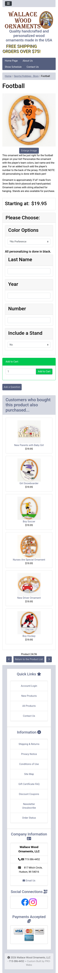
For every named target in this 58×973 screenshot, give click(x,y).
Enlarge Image (29, 150)
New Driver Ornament (29, 597)
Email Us (29, 880)
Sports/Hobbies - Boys (26, 76)
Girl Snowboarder (29, 483)
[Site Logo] (29, 20)
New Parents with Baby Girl (29, 445)
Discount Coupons (29, 794)
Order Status (29, 817)
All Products (29, 705)
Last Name (20, 259)
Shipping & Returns (29, 744)
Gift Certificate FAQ (29, 784)
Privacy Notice (29, 754)
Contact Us (33, 66)
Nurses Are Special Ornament (29, 559)
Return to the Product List (29, 659)
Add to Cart (44, 371)
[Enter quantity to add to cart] (21, 371)
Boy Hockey (29, 636)
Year (13, 284)
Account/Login (29, 685)
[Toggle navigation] (8, 3)
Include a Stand (25, 333)
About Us (28, 60)
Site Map (29, 774)
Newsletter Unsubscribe (29, 806)
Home (8, 76)
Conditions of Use (29, 764)
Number (17, 309)
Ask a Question (12, 387)
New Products (29, 695)
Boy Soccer (29, 521)
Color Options (23, 230)
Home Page (11, 60)
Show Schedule (13, 66)
